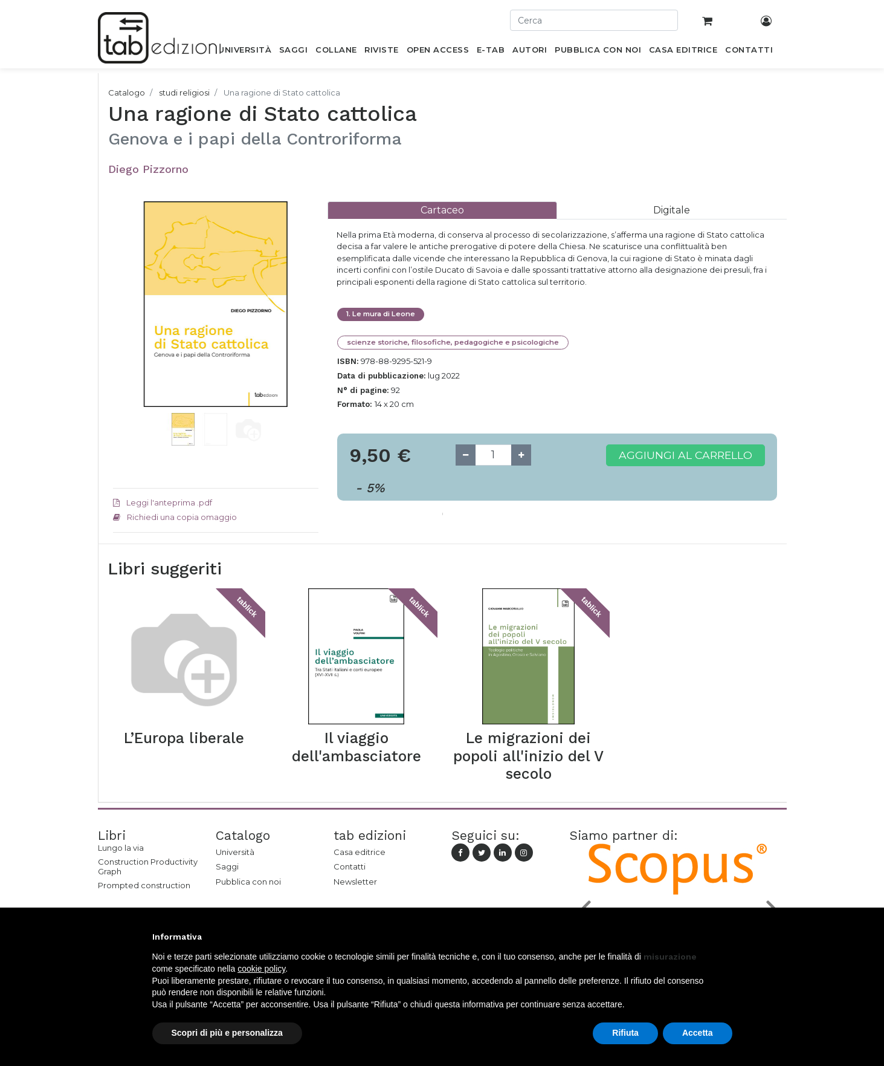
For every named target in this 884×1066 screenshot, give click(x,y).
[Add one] (521, 455)
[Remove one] (466, 455)
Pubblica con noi (248, 881)
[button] (128, 322)
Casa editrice (360, 852)
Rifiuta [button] (625, 1033)
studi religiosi (184, 92)
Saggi (227, 866)
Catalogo (126, 92)
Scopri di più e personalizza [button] (227, 1033)
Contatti (350, 866)
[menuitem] (245, 52)
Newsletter (355, 881)
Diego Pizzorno (148, 169)
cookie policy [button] (261, 968)
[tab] (442, 210)
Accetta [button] (697, 1033)
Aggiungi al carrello (685, 455)
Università (235, 852)
